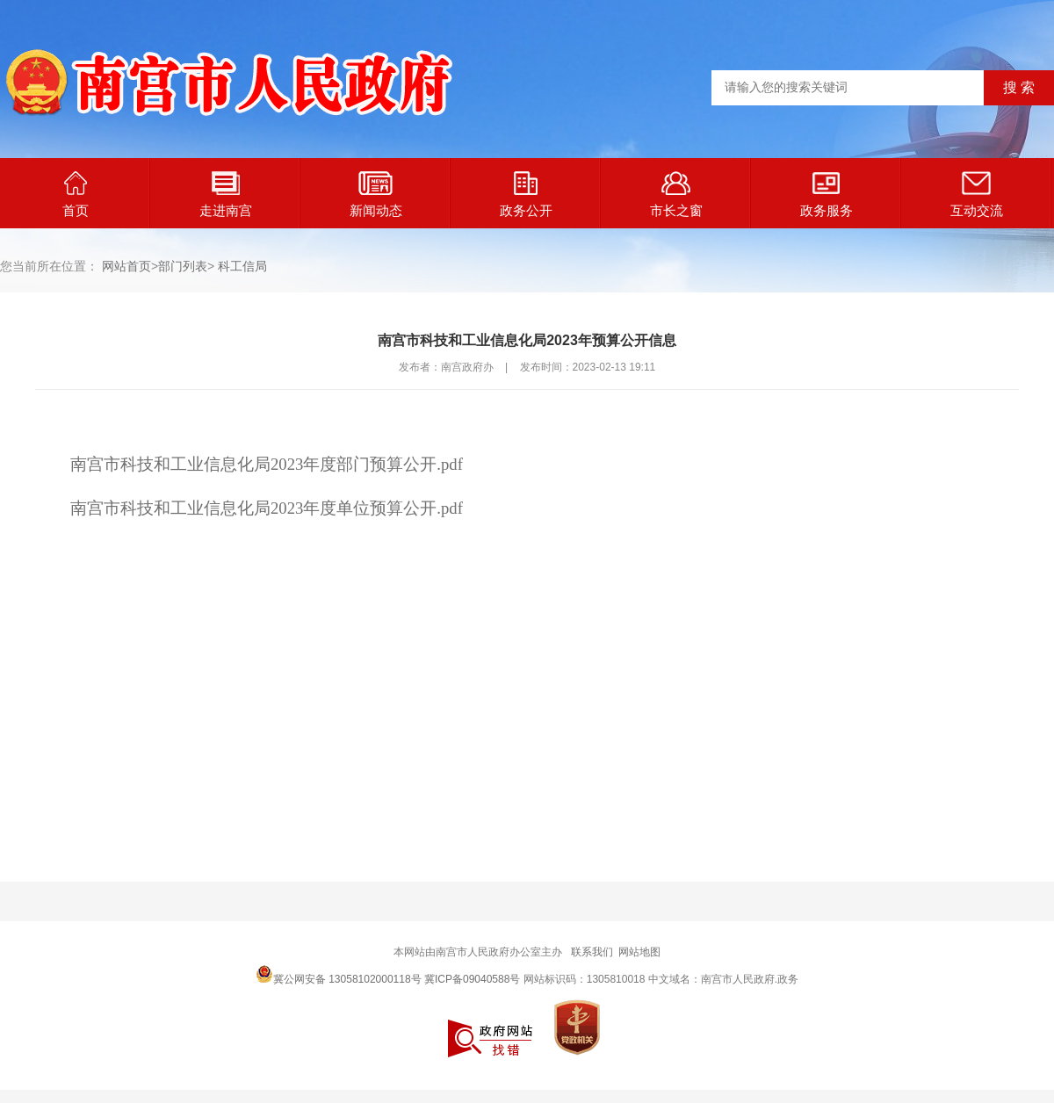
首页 (75, 194)
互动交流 (976, 194)
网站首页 (126, 266)
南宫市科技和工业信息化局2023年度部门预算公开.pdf (266, 464)
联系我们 (592, 952)
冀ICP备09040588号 (472, 979)
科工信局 (242, 266)
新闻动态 (376, 194)
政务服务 (826, 194)
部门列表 (182, 266)
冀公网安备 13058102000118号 (339, 974)
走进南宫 (225, 194)
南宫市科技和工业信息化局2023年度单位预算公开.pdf (266, 508)
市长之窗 (676, 194)
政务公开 (526, 194)
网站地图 (639, 952)
